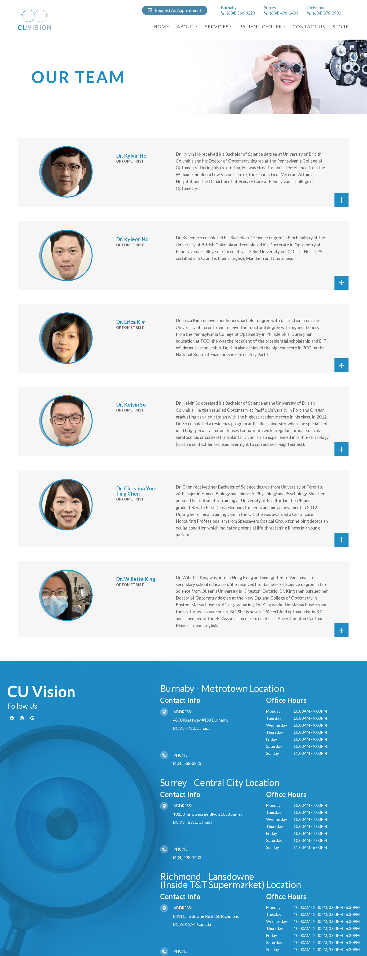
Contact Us (309, 26)
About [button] (187, 26)
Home (161, 26)
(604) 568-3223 (187, 763)
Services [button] (218, 26)
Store (341, 26)
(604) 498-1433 (187, 857)
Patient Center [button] (262, 26)
